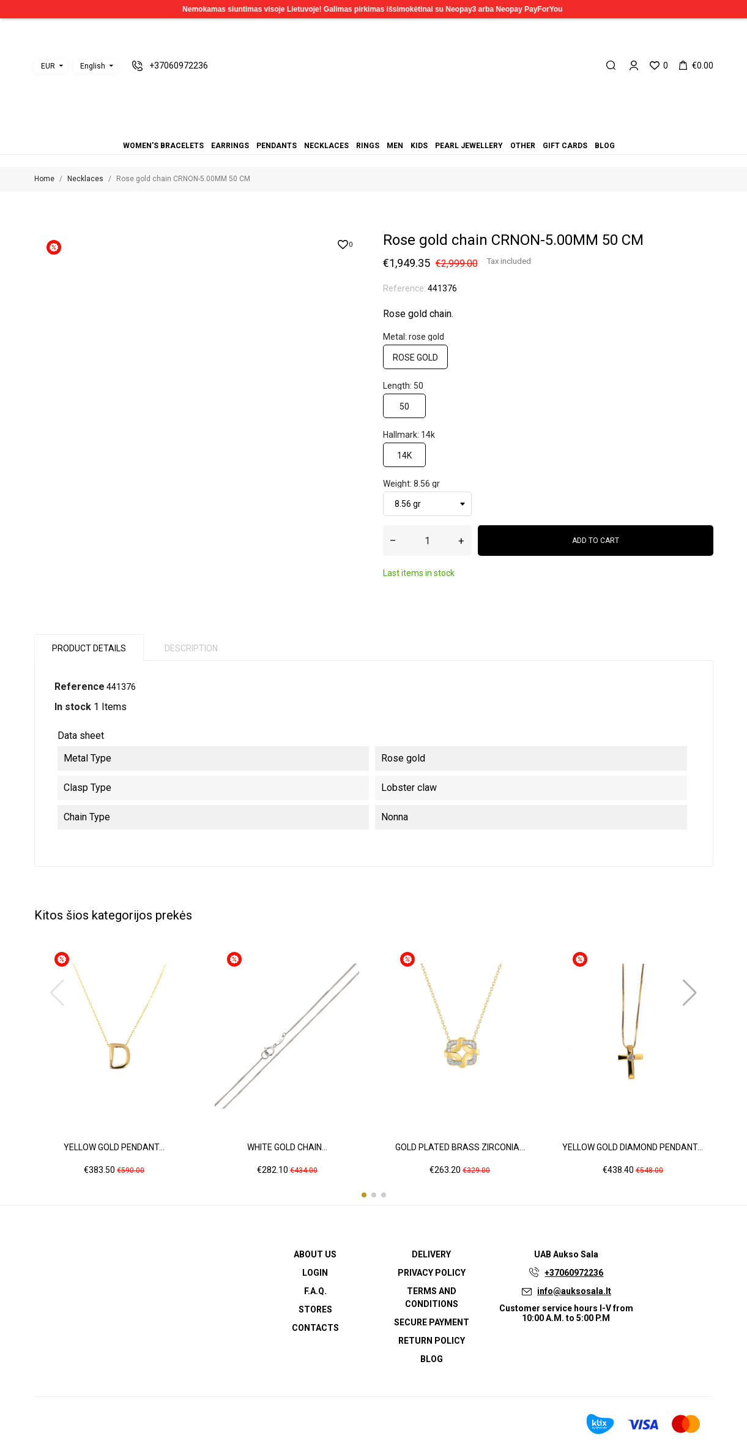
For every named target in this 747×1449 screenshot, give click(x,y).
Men (373, 128)
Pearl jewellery (388, 128)
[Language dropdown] (95, 66)
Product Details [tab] (89, 648)
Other (396, 128)
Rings (366, 128)
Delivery (431, 1254)
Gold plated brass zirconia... (460, 1147)
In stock (72, 707)
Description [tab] (191, 648)
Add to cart (595, 540)
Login (315, 1273)
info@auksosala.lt (574, 1291)
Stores (315, 1309)
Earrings (344, 128)
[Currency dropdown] (50, 66)
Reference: (404, 288)
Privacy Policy (432, 1273)
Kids (381, 128)
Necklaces (359, 128)
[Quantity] (427, 540)
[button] (364, 1195)
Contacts (315, 1328)
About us (315, 1254)
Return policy (431, 1341)
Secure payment (431, 1322)
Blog (410, 128)
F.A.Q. (315, 1291)
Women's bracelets (337, 128)
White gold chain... (287, 1147)
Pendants (351, 128)
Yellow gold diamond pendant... (632, 1147)
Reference (79, 686)
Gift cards (403, 128)
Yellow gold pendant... (114, 1147)
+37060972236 (573, 1273)
